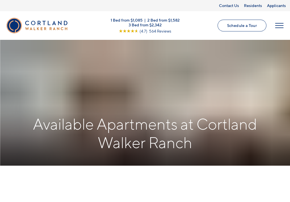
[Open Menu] (279, 25)
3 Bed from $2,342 (145, 24)
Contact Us (229, 5)
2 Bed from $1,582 (163, 19)
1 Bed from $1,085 (127, 19)
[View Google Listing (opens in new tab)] (145, 30)
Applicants (276, 5)
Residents (253, 5)
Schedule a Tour (242, 25)
